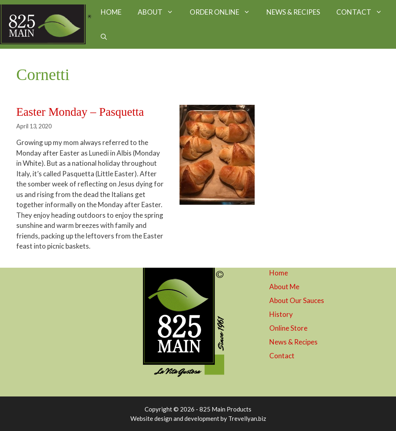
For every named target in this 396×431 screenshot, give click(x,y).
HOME (111, 12)
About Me (284, 286)
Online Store (288, 328)
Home (278, 273)
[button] (104, 36)
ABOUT (160, 12)
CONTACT (363, 12)
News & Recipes (293, 342)
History (281, 314)
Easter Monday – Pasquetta (80, 111)
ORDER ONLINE (224, 12)
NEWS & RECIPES (293, 12)
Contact (281, 355)
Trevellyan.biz (247, 418)
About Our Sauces (296, 300)
